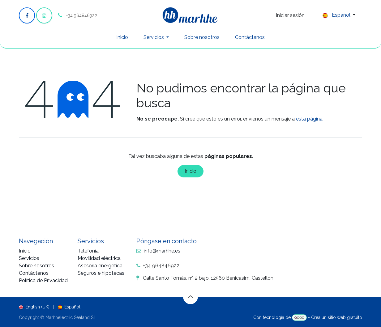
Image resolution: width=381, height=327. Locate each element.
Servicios (29, 258)
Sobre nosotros (36, 266)
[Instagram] (44, 15)
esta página (309, 119)
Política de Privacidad (43, 280)
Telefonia (88, 251)
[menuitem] (122, 37)
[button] (190, 296)
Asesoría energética (100, 266)
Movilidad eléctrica (99, 258)
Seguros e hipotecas (101, 273)
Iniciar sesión (290, 15)
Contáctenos (34, 273)
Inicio (190, 171)
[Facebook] (27, 15)
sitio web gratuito (345, 317)
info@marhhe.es (162, 251)
